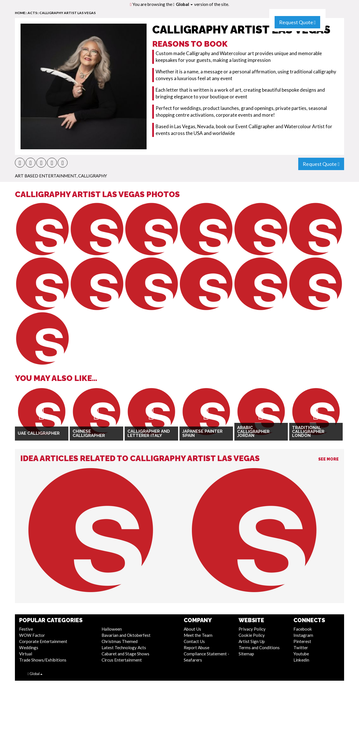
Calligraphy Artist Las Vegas (67, 13)
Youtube (301, 653)
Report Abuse (196, 647)
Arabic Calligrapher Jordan (253, 432)
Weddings (28, 647)
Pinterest (302, 641)
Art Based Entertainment (46, 175)
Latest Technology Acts (124, 647)
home (20, 13)
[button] (20, 163)
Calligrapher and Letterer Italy (148, 433)
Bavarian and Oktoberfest (126, 635)
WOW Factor (32, 635)
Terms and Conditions (259, 647)
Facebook (302, 628)
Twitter (300, 647)
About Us (192, 628)
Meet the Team (198, 635)
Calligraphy (92, 175)
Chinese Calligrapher (89, 433)
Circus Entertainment (122, 659)
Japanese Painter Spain (202, 433)
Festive (26, 628)
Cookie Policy (252, 635)
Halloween (112, 628)
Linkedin (301, 659)
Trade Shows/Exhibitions (42, 659)
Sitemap (246, 653)
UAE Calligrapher (39, 433)
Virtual (25, 653)
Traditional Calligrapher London (308, 432)
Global (184, 4)
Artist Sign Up (252, 641)
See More (328, 459)
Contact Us (194, 641)
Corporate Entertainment (43, 641)
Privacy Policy (252, 628)
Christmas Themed (120, 641)
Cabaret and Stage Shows (125, 653)
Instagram (303, 635)
